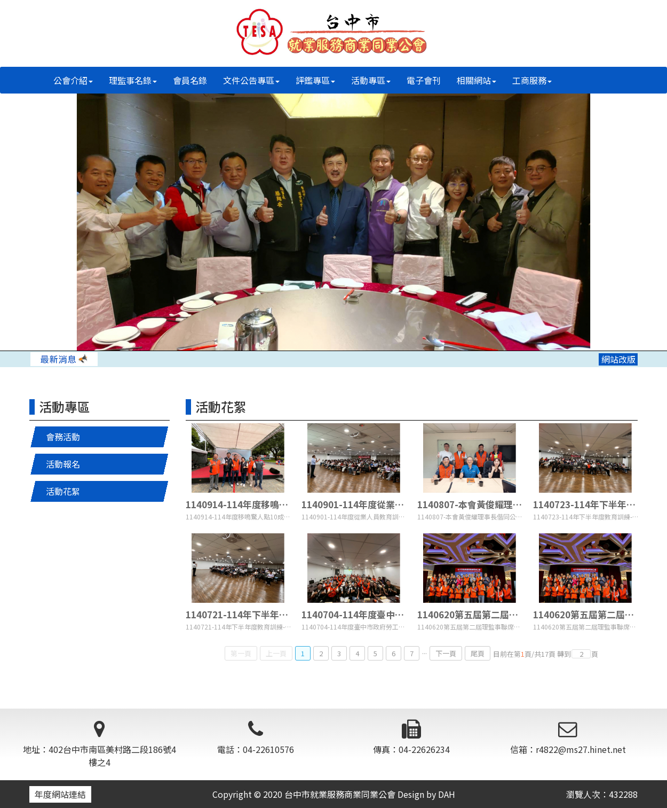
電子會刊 (424, 80)
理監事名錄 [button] (133, 80)
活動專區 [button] (371, 80)
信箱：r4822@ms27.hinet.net (568, 738)
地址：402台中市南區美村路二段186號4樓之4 (99, 744)
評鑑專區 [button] (315, 80)
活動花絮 (63, 491)
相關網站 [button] (476, 80)
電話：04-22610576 (256, 738)
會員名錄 (190, 80)
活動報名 (63, 463)
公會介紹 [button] (73, 80)
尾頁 (478, 653)
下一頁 (445, 653)
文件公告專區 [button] (251, 80)
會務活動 (63, 436)
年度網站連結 (60, 794)
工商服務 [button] (532, 80)
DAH (446, 794)
